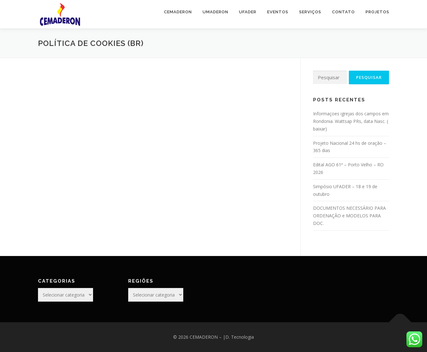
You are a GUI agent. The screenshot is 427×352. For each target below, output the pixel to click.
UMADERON (215, 12)
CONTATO (343, 12)
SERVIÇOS (310, 12)
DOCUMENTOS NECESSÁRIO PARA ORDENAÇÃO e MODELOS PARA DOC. (349, 215)
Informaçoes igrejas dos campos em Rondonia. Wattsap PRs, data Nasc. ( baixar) (351, 121)
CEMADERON (178, 12)
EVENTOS (277, 12)
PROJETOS (377, 12)
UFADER (247, 12)
